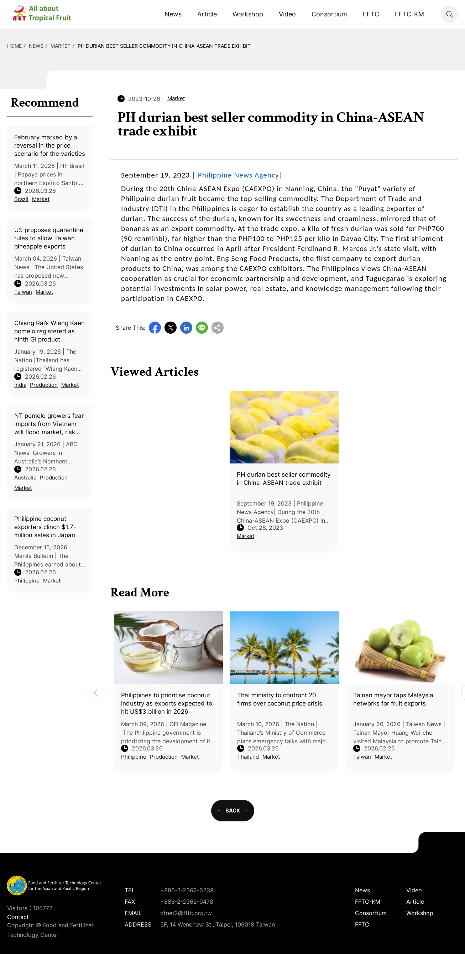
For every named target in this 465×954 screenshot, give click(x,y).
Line (202, 328)
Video (287, 14)
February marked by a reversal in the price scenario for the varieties (49, 145)
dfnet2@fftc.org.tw (186, 913)
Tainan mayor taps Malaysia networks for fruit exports (393, 699)
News (173, 14)
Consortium (329, 14)
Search (449, 14)
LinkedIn (186, 328)
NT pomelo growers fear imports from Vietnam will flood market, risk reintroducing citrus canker (49, 424)
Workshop (247, 14)
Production (44, 384)
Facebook (155, 328)
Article (207, 14)
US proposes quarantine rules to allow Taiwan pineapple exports (48, 238)
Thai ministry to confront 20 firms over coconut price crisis (279, 699)
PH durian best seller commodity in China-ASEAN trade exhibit (164, 46)
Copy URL (217, 328)
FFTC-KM (409, 14)
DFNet (48, 14)
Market (60, 46)
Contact (18, 916)
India (20, 384)
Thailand (248, 756)
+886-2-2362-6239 (187, 890)
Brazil (21, 199)
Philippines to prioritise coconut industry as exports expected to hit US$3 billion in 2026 (166, 703)
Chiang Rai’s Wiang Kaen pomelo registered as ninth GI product (49, 331)
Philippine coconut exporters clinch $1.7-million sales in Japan (45, 527)
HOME (14, 46)
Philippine (27, 580)
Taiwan (23, 291)
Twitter (170, 328)
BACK (232, 810)
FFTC (371, 14)
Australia (25, 477)
